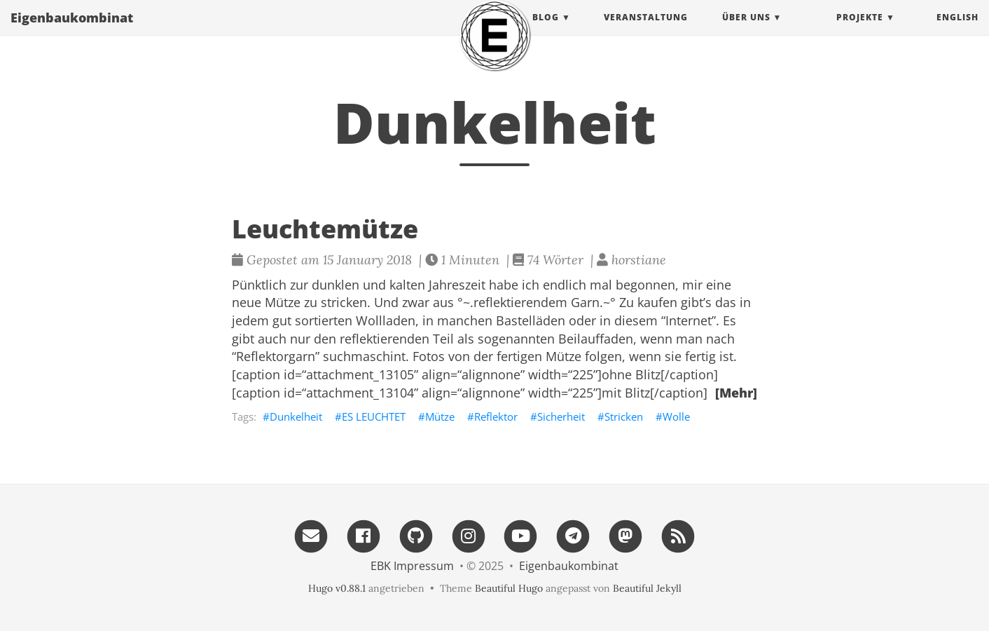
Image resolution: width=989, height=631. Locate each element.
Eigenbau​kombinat (72, 31)
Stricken (623, 416)
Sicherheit (561, 416)
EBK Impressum (412, 566)
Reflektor (496, 416)
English (957, 31)
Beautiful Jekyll (647, 588)
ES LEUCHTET (374, 416)
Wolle (676, 416)
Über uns (746, 31)
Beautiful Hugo (509, 588)
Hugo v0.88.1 (337, 588)
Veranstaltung (646, 31)
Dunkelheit (296, 416)
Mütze (440, 416)
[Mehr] (736, 392)
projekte (859, 31)
